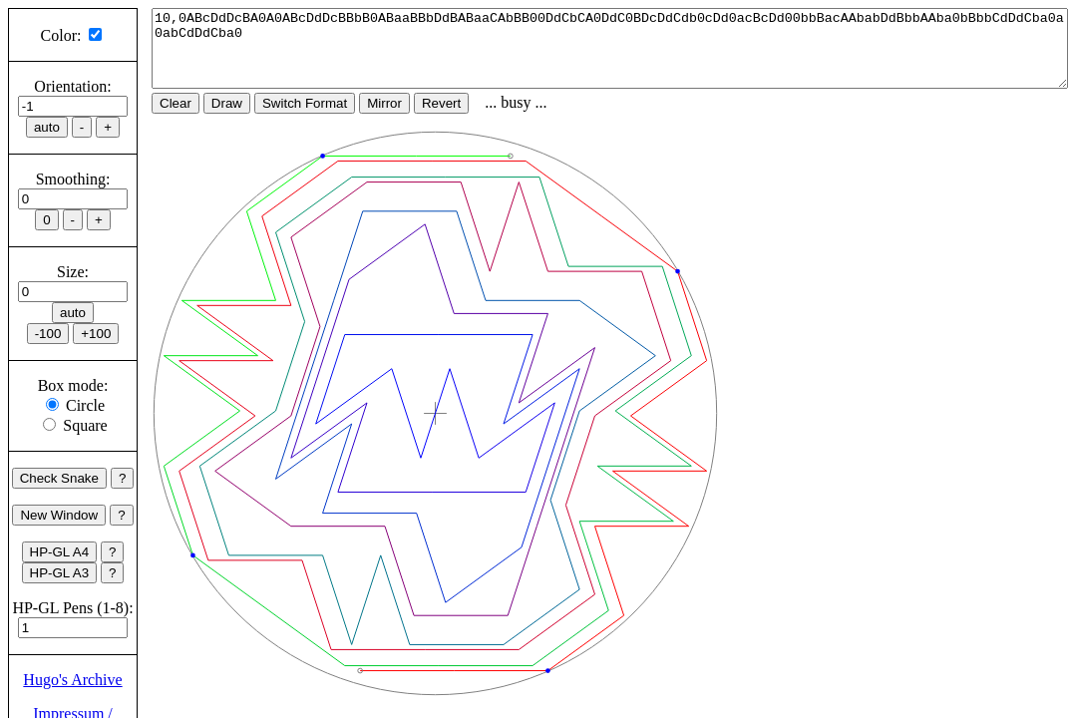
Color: (61, 35)
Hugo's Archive (72, 679)
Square (85, 425)
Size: (73, 271)
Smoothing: (73, 179)
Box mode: (73, 385)
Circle (85, 405)
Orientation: (72, 86)
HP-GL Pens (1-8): (72, 607)
